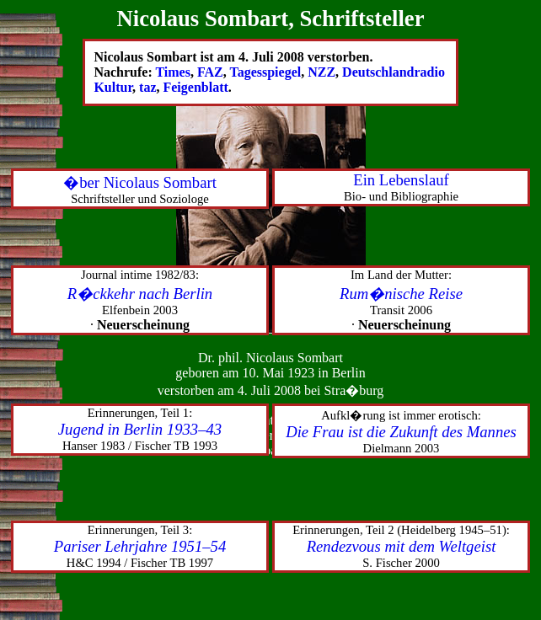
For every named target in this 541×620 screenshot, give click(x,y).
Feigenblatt (195, 87)
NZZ (321, 72)
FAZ (210, 72)
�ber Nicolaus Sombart (140, 182)
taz (147, 87)
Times (172, 72)
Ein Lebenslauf (400, 180)
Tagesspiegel (265, 72)
